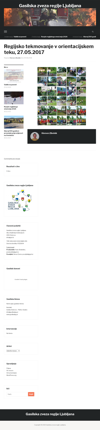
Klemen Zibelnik (16, 58)
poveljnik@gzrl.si (27, 254)
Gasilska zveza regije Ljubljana (50, 5)
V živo (8, 171)
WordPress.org (11, 375)
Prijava (8, 368)
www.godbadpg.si (12, 314)
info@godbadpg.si (12, 312)
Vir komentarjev (11, 373)
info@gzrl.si (10, 237)
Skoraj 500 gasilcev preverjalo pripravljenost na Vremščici (13, 133)
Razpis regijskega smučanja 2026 (54, 37)
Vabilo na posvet (20, 37)
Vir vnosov (9, 370)
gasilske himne (19, 304)
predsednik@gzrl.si (12, 252)
